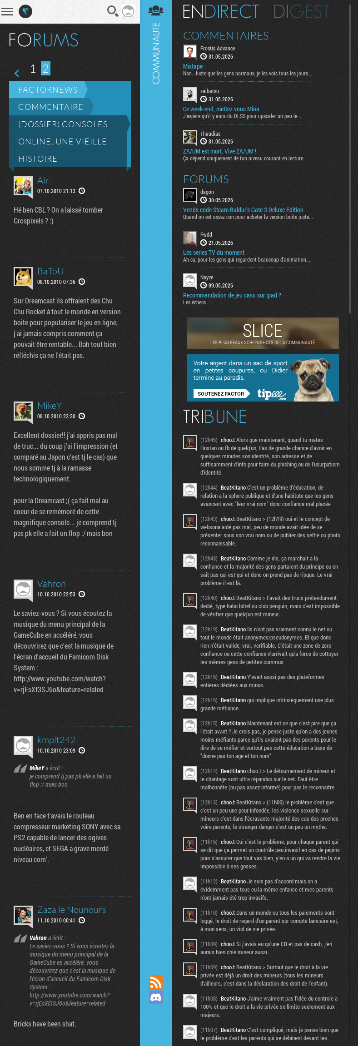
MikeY (49, 405)
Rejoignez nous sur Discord (156, 997)
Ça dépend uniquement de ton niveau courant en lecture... (245, 159)
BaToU (50, 271)
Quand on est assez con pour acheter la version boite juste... (248, 218)
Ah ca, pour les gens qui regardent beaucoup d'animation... (246, 260)
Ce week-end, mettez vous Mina (221, 110)
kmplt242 (56, 739)
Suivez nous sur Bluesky (156, 1028)
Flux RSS (156, 982)
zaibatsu (209, 91)
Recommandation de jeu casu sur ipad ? (232, 296)
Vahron (51, 583)
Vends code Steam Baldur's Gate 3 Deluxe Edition (243, 211)
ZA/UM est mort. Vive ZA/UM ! (219, 152)
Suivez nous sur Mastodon (156, 1013)
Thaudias (210, 134)
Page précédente (17, 73)
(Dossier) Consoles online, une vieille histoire (63, 141)
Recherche (113, 11)
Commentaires (226, 36)
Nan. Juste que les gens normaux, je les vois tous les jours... (247, 74)
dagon (207, 193)
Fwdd (206, 235)
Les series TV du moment (213, 253)
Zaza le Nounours (71, 909)
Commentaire (51, 107)
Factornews (48, 89)
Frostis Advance (217, 49)
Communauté (156, 479)
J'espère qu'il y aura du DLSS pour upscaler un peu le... (242, 116)
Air (43, 180)
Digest (302, 12)
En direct (221, 12)
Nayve (206, 278)
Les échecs (194, 303)
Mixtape (193, 67)
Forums (206, 180)
